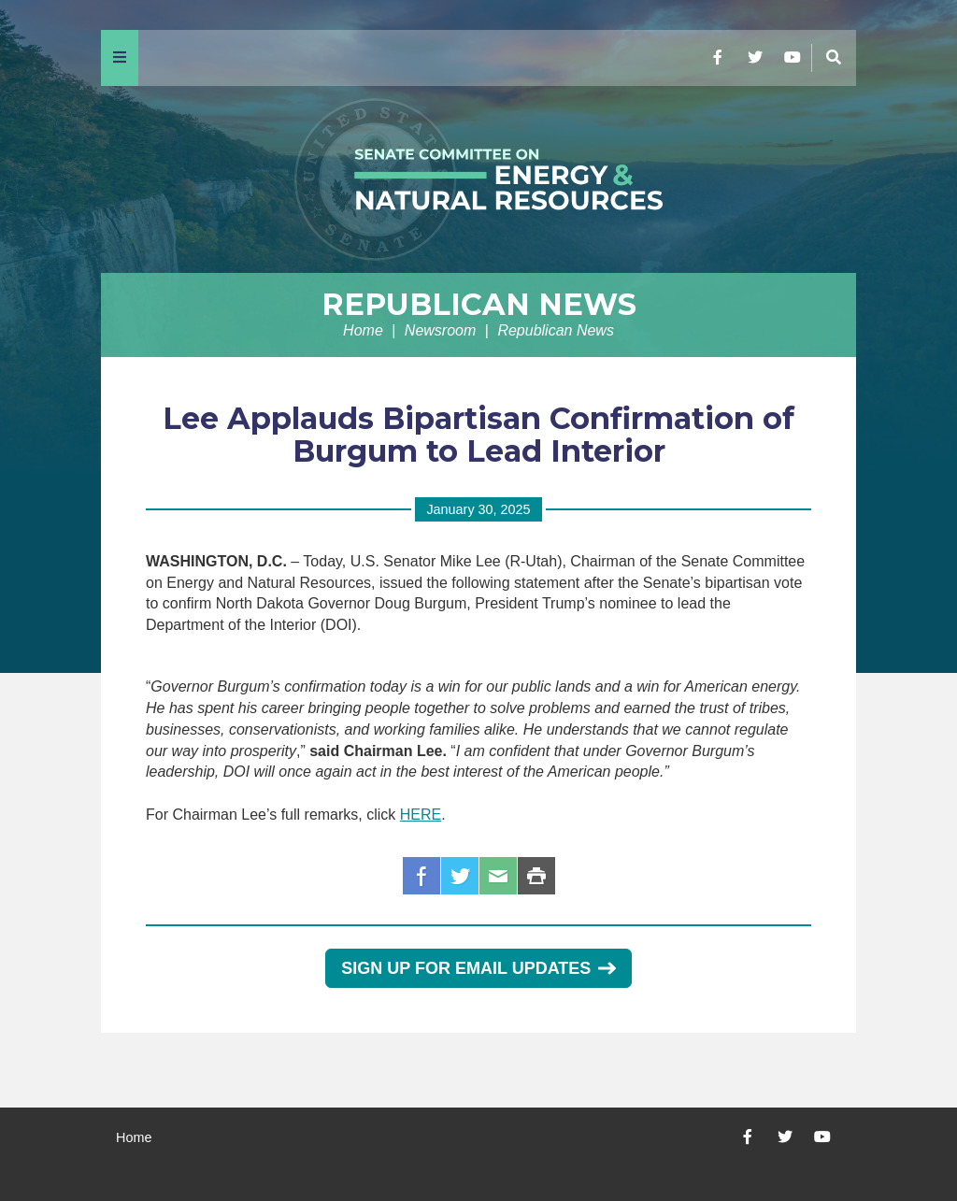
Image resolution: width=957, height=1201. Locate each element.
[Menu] (119, 58)
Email (498, 875)
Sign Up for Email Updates (478, 968)
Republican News (478, 304)
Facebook (421, 875)
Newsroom (440, 330)
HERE (420, 814)
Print (536, 875)
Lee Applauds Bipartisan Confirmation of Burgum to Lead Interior (478, 434)
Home (363, 330)
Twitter (459, 875)
